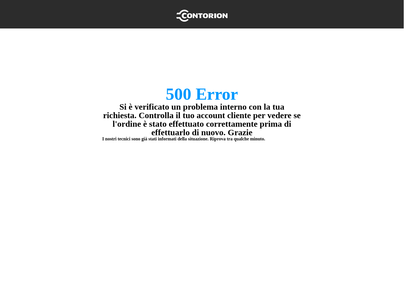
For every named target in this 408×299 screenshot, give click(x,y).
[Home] (201, 14)
